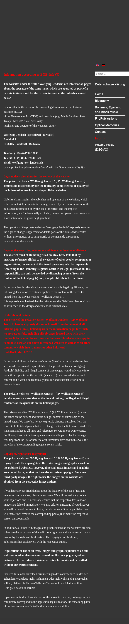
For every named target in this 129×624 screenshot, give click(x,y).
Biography (102, 100)
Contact (100, 131)
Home (99, 94)
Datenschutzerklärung (110, 84)
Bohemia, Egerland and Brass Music (108, 109)
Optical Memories (107, 125)
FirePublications (106, 118)
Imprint (100, 138)
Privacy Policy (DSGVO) (104, 147)
